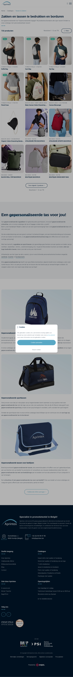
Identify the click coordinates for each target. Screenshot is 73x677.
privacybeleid (51, 335)
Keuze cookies (36, 350)
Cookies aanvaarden (36, 342)
